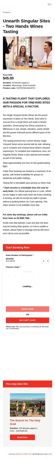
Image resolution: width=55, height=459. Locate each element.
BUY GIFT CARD (27, 320)
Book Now (22, 437)
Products (6, 12)
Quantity (19, 260)
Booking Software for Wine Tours (21, 454)
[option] (27, 417)
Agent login (48, 454)
